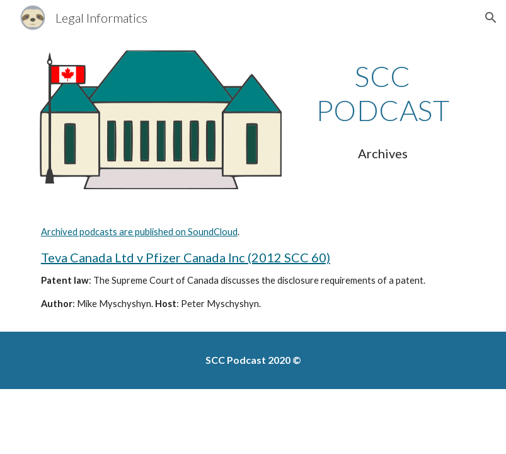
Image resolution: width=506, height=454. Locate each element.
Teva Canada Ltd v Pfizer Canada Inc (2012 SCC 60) (185, 257)
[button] (491, 18)
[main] (383, 93)
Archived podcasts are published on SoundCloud (139, 231)
